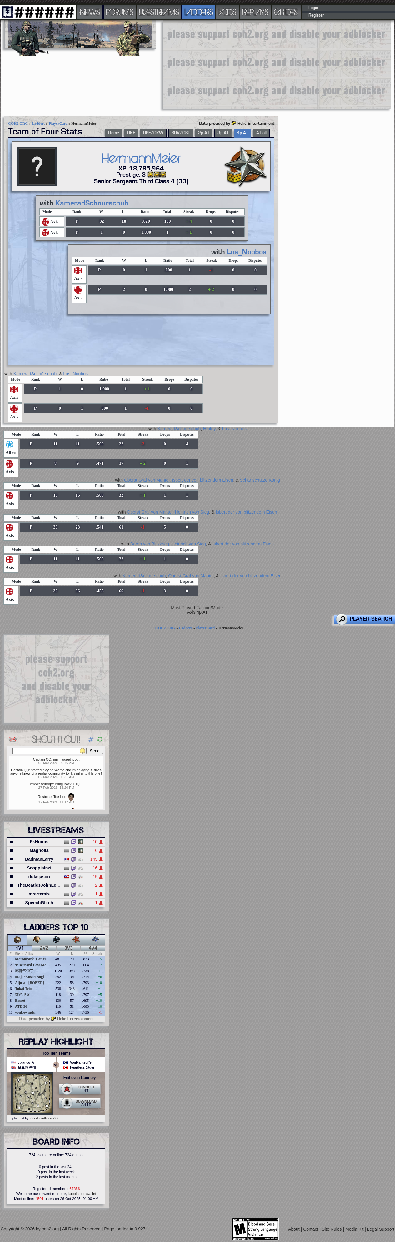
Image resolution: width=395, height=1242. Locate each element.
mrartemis (39, 893)
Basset (20, 1000)
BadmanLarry (39, 859)
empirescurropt (41, 784)
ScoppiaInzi (39, 867)
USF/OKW (153, 133)
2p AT (203, 133)
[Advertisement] (262, 64)
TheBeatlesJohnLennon (42, 885)
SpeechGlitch (39, 902)
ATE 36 (21, 1006)
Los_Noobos (247, 252)
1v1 (20, 948)
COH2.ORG (18, 123)
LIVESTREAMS (159, 12)
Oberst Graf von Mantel (147, 480)
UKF (131, 133)
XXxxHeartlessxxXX (43, 1118)
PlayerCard (58, 123)
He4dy (209, 428)
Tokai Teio (23, 988)
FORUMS (119, 12)
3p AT (223, 133)
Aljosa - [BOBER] (29, 983)
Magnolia (39, 850)
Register (316, 15)
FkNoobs (39, 841)
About (294, 1229)
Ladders (38, 123)
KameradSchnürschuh (91, 203)
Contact (311, 1229)
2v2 (44, 948)
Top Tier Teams (56, 1053)
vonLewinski (25, 1012)
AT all (261, 133)
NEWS (90, 12)
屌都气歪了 (24, 971)
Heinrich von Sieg (192, 512)
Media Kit (355, 1229)
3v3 (68, 948)
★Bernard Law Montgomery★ (40, 965)
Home (113, 133)
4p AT (242, 133)
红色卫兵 (22, 994)
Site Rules (332, 1229)
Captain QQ (42, 759)
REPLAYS (255, 12)
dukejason (39, 876)
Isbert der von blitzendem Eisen (202, 480)
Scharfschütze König (260, 480)
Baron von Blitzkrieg (149, 543)
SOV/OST (181, 133)
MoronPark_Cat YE (31, 959)
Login (313, 8)
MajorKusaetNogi (29, 977)
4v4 (93, 948)
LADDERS (199, 12)
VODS (227, 12)
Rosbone (45, 796)
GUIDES (286, 12)
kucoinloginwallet (82, 1194)
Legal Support (380, 1229)
